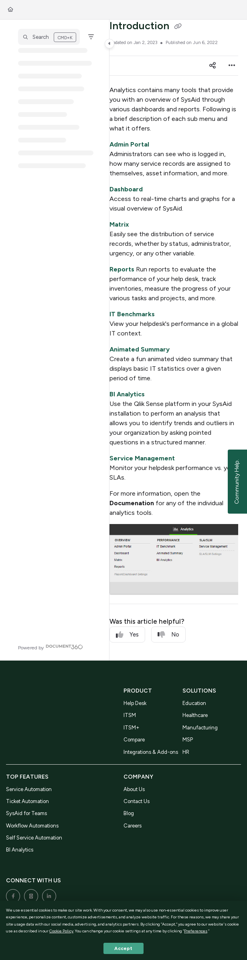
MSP (187, 740)
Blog (129, 813)
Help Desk (135, 703)
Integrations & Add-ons (151, 752)
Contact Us (137, 801)
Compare (134, 740)
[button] (49, 37)
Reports (121, 269)
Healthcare (195, 715)
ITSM (130, 715)
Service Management (142, 458)
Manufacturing (200, 728)
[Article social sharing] (212, 65)
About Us (134, 789)
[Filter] (91, 37)
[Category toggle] (109, 43)
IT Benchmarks (132, 314)
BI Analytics (127, 394)
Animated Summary (139, 349)
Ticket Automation (27, 801)
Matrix (119, 224)
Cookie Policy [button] (61, 931)
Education (194, 703)
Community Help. (236, 481)
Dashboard (126, 189)
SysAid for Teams (26, 813)
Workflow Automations (32, 826)
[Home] (10, 10)
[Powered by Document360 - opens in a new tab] (50, 647)
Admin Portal (129, 144)
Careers (133, 826)
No (168, 635)
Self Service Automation (34, 838)
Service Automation (29, 789)
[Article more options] (231, 65)
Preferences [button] (195, 931)
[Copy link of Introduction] (178, 26)
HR (185, 752)
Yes (127, 635)
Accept (123, 948)
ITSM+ (132, 728)
